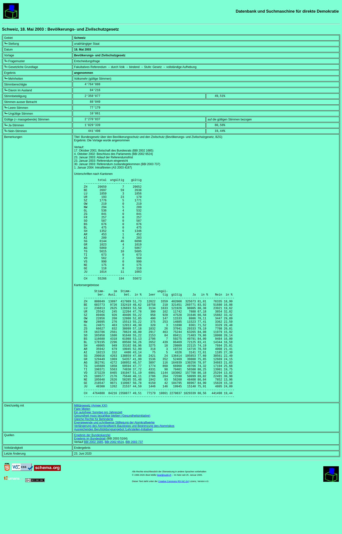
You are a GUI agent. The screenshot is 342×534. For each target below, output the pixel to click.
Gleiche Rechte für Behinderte (93, 464)
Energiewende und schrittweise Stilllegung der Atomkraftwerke (114, 467)
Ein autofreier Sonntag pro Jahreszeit (98, 457)
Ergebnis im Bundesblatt (90, 483)
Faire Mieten (82, 454)
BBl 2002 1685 (93, 487)
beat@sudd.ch (164, 520)
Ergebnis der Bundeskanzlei (92, 480)
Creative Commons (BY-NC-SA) (173, 526)
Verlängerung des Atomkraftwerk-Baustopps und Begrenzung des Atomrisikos (124, 471)
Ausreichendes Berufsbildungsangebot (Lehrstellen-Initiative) (113, 474)
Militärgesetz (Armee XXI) (90, 450)
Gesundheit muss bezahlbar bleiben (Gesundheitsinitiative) (112, 461)
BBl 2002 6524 (114, 487)
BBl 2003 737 (134, 487)
